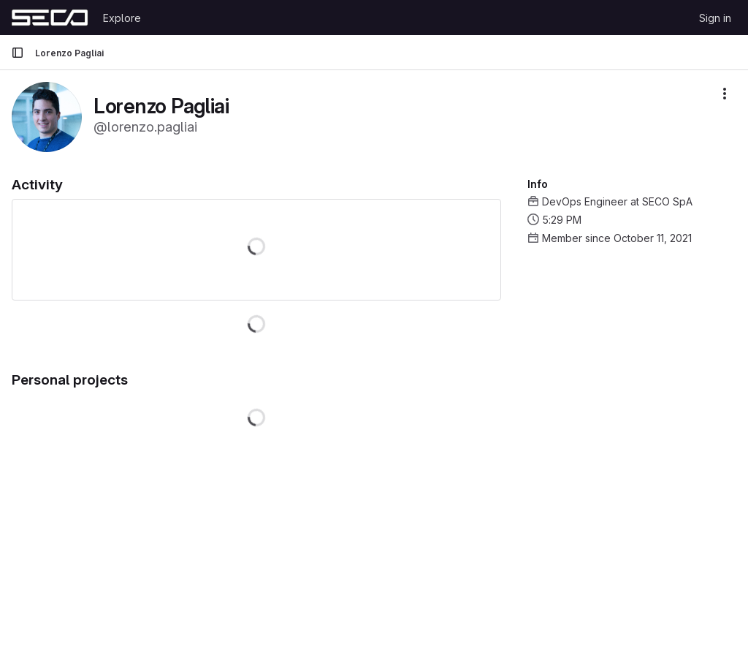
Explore (122, 18)
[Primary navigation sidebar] (17, 52)
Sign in (715, 18)
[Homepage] (49, 17)
